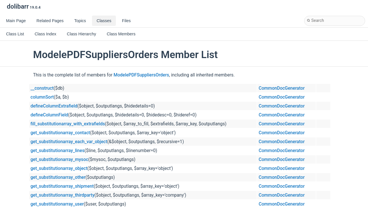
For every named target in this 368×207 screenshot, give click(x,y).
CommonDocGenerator (282, 88)
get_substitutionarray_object (58, 168)
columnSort (42, 97)
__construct (41, 88)
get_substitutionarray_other (57, 177)
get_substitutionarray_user (57, 204)
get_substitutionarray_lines (57, 150)
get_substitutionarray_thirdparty (62, 195)
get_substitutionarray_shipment (62, 186)
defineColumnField (49, 115)
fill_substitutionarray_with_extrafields (67, 123)
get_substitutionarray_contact (60, 132)
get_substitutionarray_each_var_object (68, 141)
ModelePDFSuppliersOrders (141, 75)
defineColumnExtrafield (53, 106)
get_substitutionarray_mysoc (59, 159)
